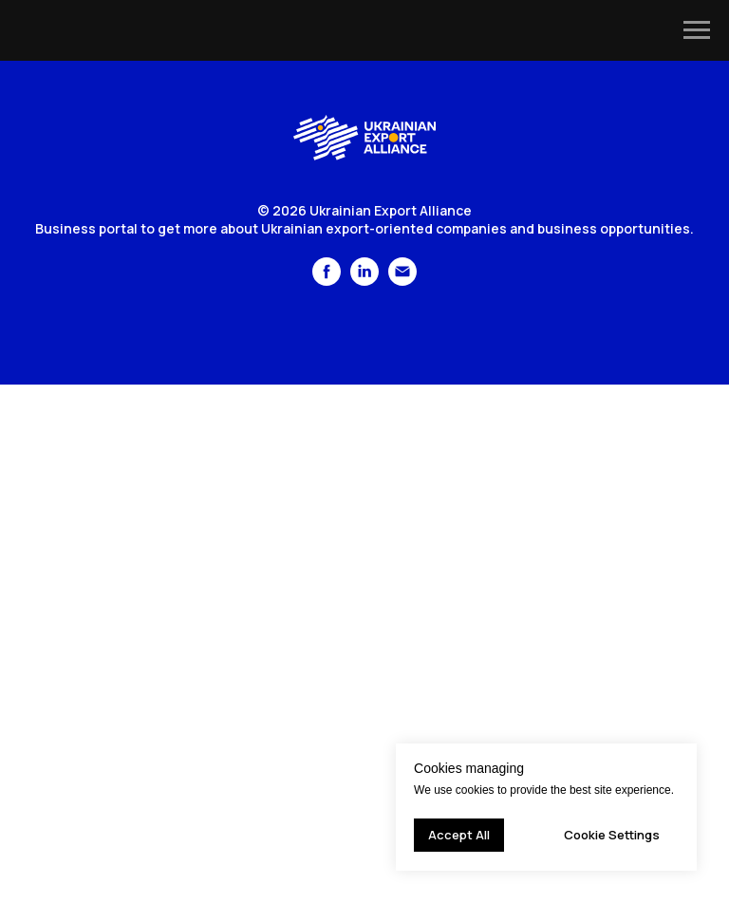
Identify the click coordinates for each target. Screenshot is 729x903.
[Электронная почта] (402, 281)
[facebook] (326, 281)
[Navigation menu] (696, 30)
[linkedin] (364, 281)
